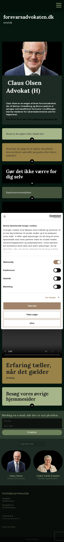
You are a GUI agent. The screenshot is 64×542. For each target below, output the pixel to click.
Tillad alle (32, 306)
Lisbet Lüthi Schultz (48, 475)
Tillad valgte (32, 314)
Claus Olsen (16, 475)
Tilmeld (32, 432)
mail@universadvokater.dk (11, 518)
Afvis (32, 323)
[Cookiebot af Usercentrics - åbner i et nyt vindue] (49, 216)
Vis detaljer (50, 297)
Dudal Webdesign (32, 539)
